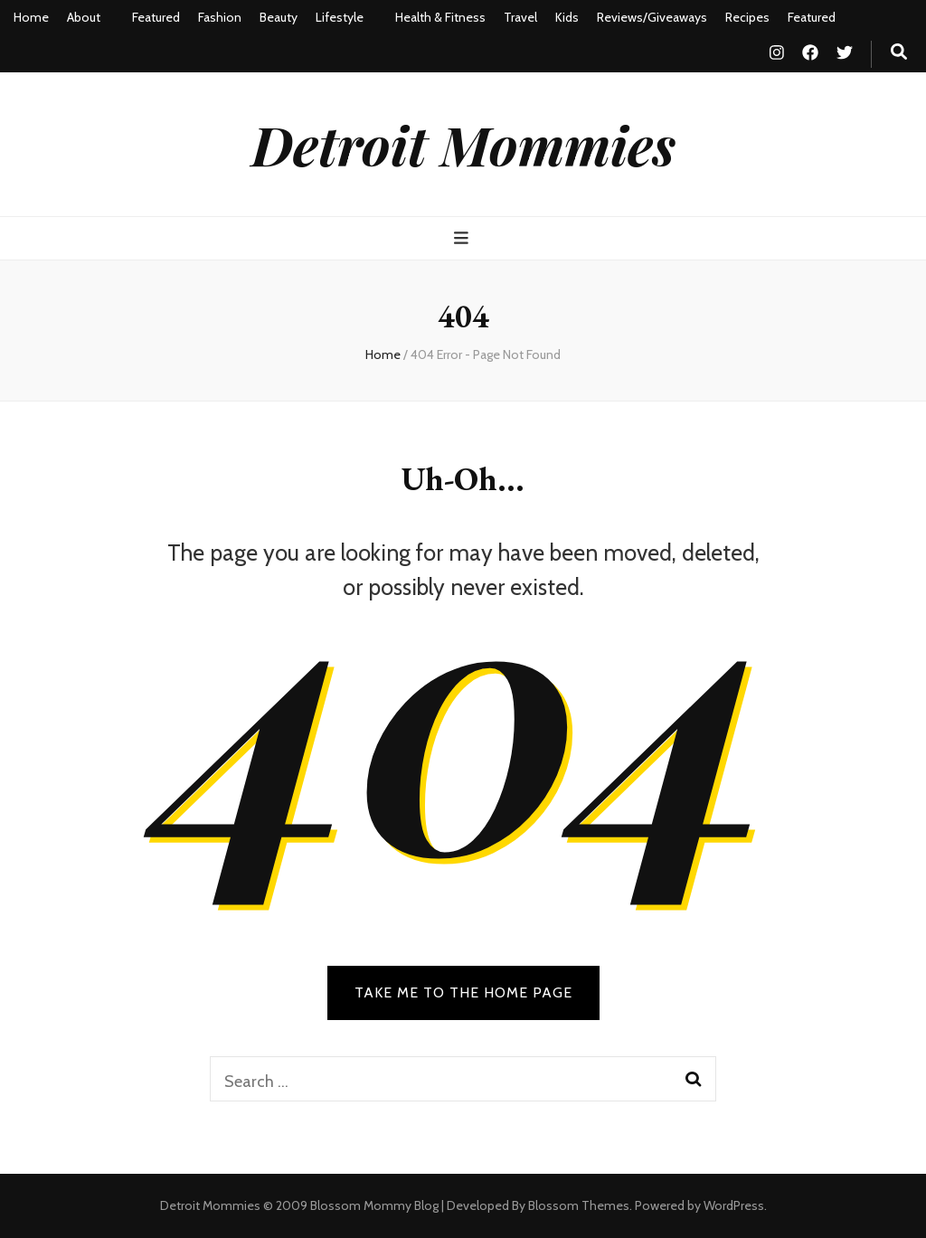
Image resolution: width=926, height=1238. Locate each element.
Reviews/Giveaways (652, 17)
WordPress (734, 1205)
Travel (520, 17)
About (83, 17)
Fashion (219, 17)
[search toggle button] (899, 52)
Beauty (279, 17)
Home (31, 17)
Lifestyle (340, 17)
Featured (156, 17)
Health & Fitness (440, 17)
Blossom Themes (578, 1205)
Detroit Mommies (463, 144)
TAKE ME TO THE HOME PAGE (463, 992)
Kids (567, 17)
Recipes (747, 17)
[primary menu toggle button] (463, 238)
